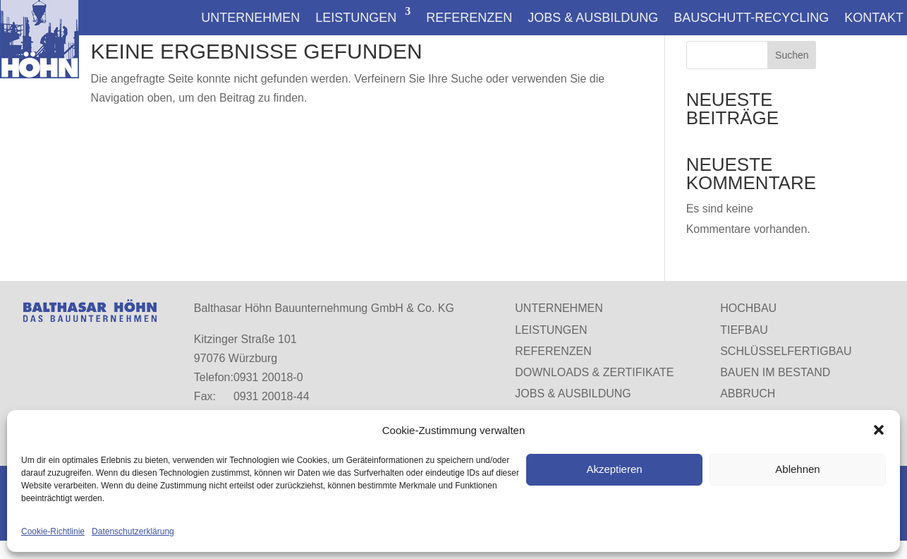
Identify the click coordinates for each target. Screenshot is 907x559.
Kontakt (873, 17)
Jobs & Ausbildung (593, 17)
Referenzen (469, 17)
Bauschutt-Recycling (751, 17)
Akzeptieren (614, 469)
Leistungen (355, 17)
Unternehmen (250, 17)
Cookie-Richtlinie (53, 531)
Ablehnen (797, 469)
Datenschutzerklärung (133, 531)
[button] (879, 430)
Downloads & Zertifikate (594, 372)
